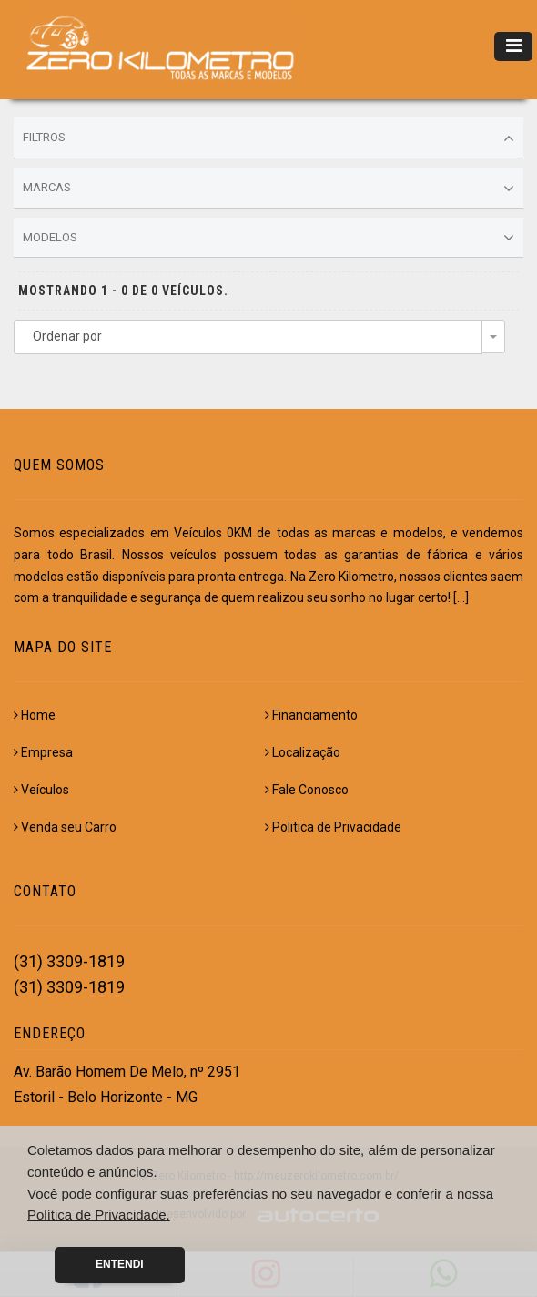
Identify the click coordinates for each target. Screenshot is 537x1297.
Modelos (268, 238)
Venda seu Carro (65, 827)
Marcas (268, 188)
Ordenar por (67, 336)
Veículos (41, 789)
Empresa (43, 752)
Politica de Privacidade (333, 827)
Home (35, 715)
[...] (461, 597)
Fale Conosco (307, 789)
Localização (302, 752)
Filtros (268, 138)
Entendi (120, 1264)
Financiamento (311, 715)
